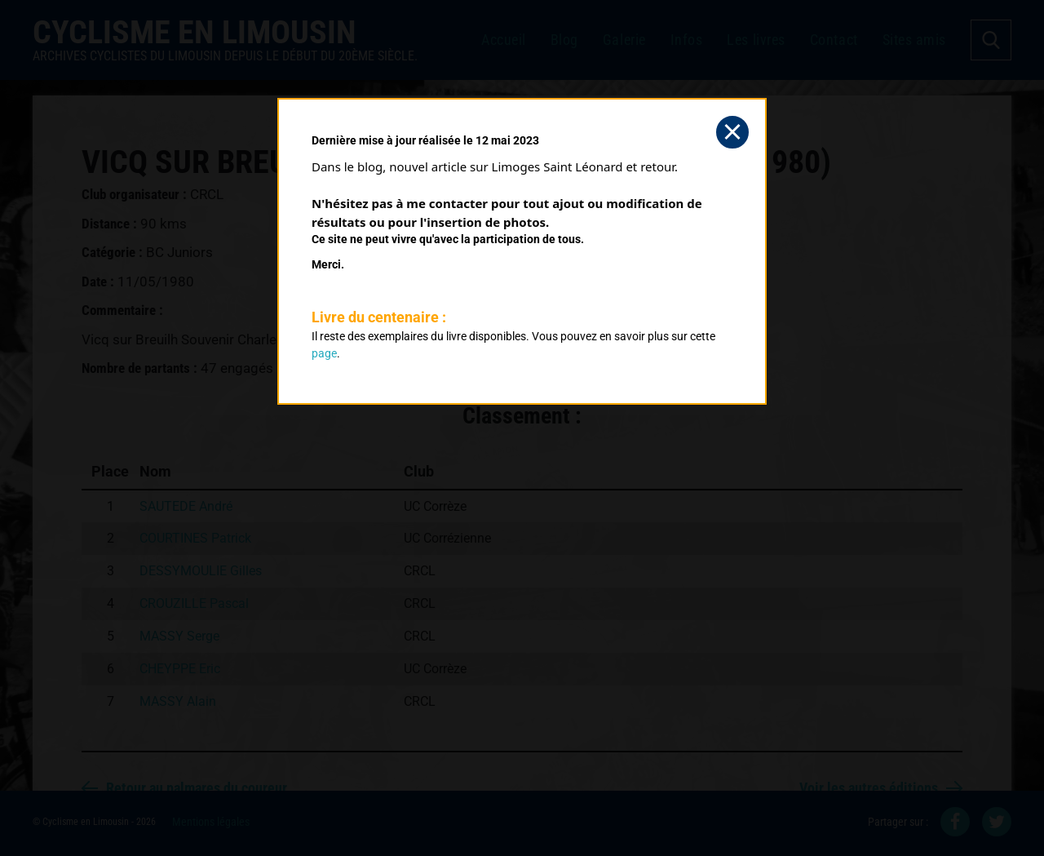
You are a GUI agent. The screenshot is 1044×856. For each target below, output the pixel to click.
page (324, 353)
